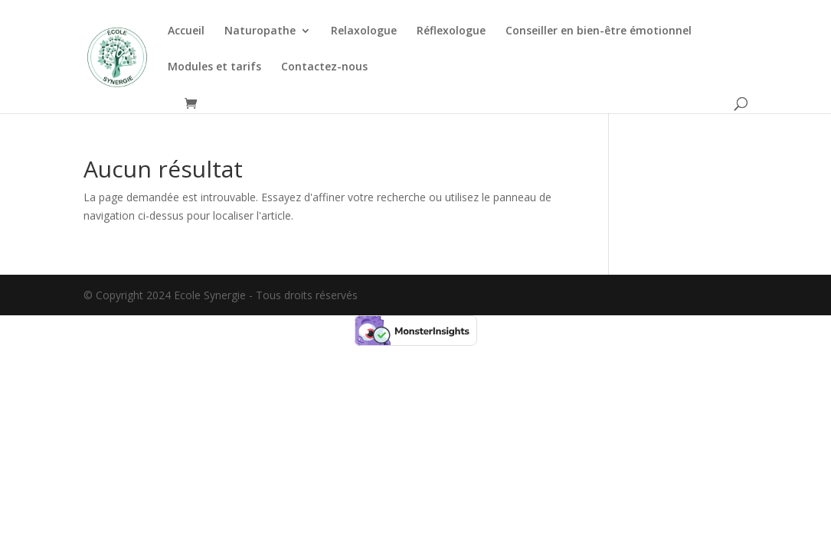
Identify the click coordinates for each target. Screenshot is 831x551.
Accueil (186, 31)
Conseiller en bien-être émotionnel (598, 31)
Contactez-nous (324, 67)
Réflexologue (451, 31)
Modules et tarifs (214, 67)
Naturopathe (260, 31)
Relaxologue (364, 31)
